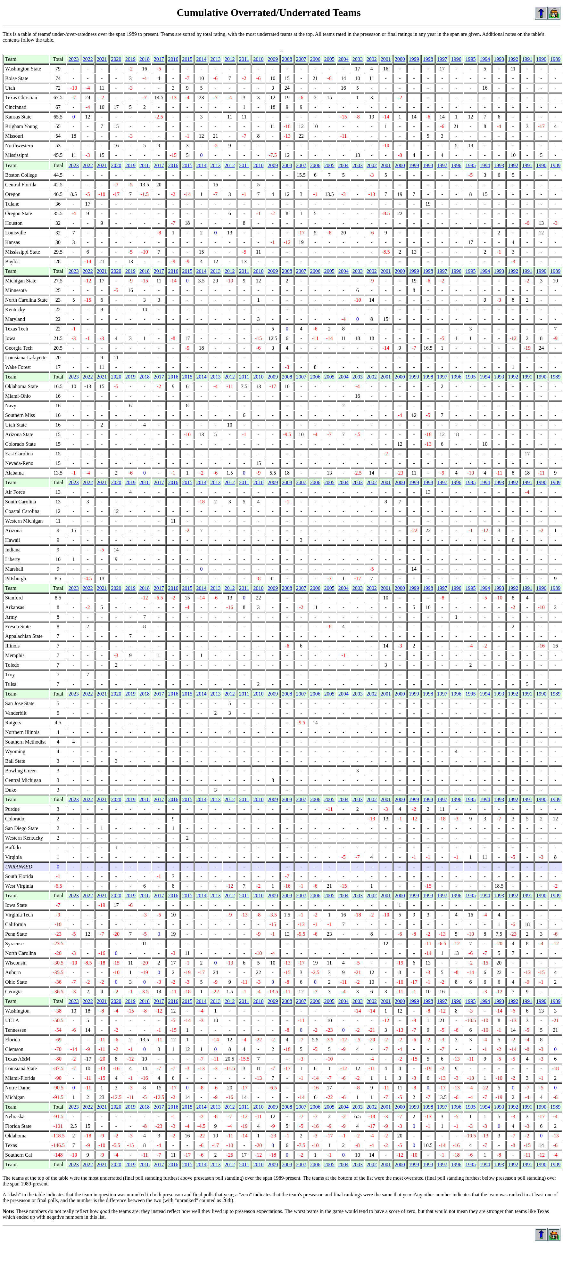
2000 (400, 59)
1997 (442, 59)
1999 (414, 59)
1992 (513, 59)
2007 (301, 59)
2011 (244, 59)
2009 (273, 59)
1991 (527, 59)
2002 (372, 59)
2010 (258, 59)
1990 (541, 59)
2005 (329, 59)
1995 (470, 59)
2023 (74, 59)
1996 (456, 59)
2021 (102, 59)
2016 (173, 59)
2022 (88, 59)
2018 (144, 59)
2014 (201, 59)
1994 (485, 59)
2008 (287, 59)
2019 (130, 59)
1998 (428, 59)
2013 (215, 59)
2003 (357, 59)
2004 (343, 59)
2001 (386, 59)
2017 (159, 59)
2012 (230, 59)
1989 (555, 59)
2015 (187, 59)
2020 (116, 59)
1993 (499, 59)
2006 (315, 59)
